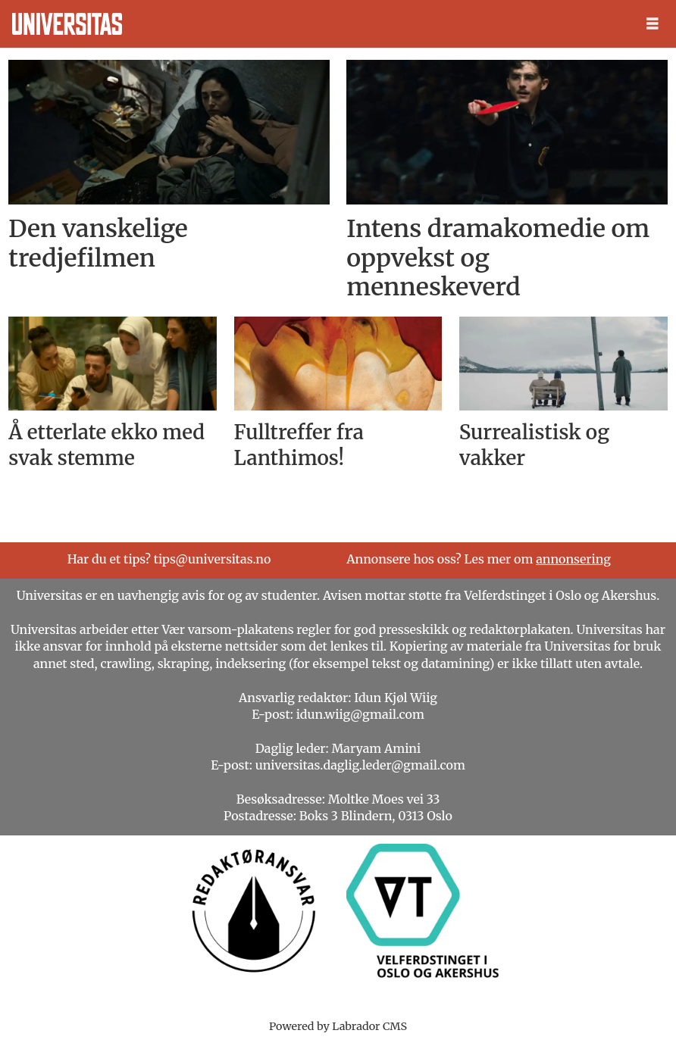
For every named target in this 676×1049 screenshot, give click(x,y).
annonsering (573, 559)
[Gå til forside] (67, 24)
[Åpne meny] (652, 23)
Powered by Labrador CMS (338, 1026)
